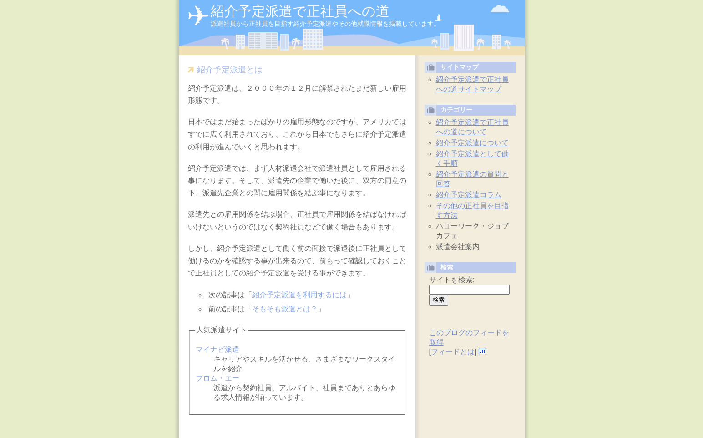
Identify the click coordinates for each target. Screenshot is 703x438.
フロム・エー (217, 378)
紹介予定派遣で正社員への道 (300, 11)
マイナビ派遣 (217, 349)
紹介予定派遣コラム (468, 195)
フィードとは (453, 352)
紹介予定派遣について (472, 143)
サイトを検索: (452, 280)
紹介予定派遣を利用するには (299, 295)
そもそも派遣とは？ (285, 309)
